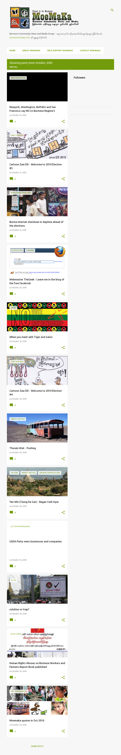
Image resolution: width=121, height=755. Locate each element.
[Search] (112, 10)
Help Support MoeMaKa (60, 50)
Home (12, 50)
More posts (37, 746)
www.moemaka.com (19, 37)
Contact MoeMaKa (90, 50)
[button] (63, 121)
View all (13, 67)
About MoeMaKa (31, 50)
